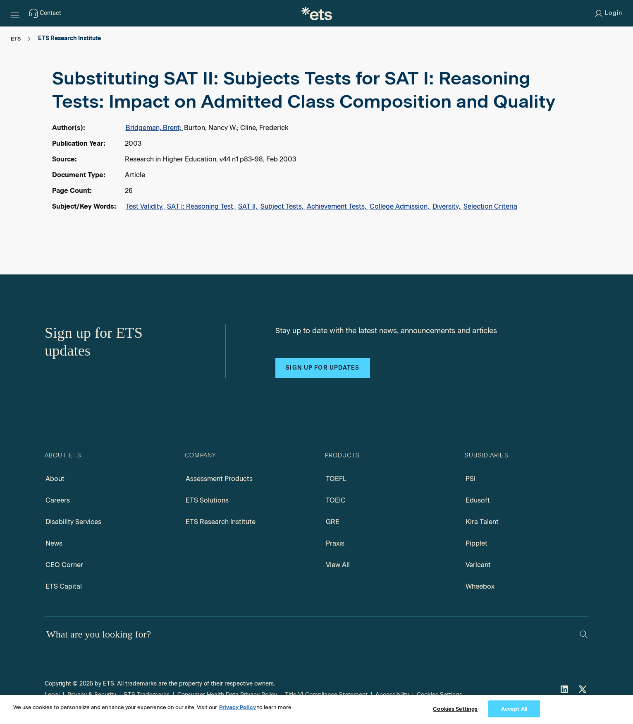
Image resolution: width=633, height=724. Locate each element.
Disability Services (73, 522)
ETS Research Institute (221, 522)
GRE (332, 522)
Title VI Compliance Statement (326, 694)
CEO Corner (64, 565)
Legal (52, 694)
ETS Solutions (207, 500)
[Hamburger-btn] (15, 13)
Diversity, (447, 206)
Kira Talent (482, 522)
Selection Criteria (490, 206)
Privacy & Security (91, 694)
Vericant (478, 565)
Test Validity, (145, 206)
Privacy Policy (237, 710)
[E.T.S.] (317, 13)
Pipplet (476, 543)
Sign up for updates (322, 367)
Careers (57, 500)
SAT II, (248, 206)
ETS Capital (63, 586)
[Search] (583, 634)
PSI (470, 479)
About (54, 479)
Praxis (335, 543)
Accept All (514, 712)
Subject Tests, (282, 206)
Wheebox (480, 586)
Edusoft (478, 500)
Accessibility (392, 694)
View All (338, 565)
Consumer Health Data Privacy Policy (227, 694)
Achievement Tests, (337, 206)
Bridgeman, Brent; (154, 128)
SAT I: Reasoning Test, (201, 206)
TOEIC (336, 500)
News (53, 543)
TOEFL (336, 479)
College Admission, (400, 206)
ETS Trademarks (147, 694)
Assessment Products (219, 479)
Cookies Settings (439, 694)
